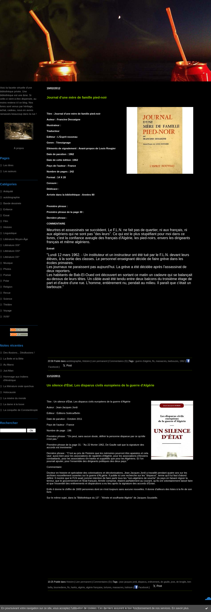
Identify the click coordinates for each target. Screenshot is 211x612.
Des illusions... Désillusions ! (19, 352)
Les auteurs (9, 171)
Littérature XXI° (11, 251)
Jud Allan (8, 370)
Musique (8, 263)
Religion (7, 286)
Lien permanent (99, 361)
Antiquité (8, 191)
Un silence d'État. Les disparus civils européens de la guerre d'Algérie (100, 385)
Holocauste (9, 392)
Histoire (7, 227)
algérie (81, 587)
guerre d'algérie (143, 361)
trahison (129, 587)
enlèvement (153, 582)
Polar (6, 280)
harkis (74, 587)
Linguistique (10, 233)
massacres (161, 361)
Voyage (7, 310)
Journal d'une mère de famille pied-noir (77, 97)
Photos (7, 269)
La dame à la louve (13, 404)
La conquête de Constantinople (20, 410)
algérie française (94, 587)
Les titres (8, 165)
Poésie (7, 275)
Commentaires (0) (118, 361)
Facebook (141, 587)
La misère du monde (14, 398)
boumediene (60, 587)
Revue (6, 292)
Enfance (7, 209)
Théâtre (7, 304)
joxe (173, 582)
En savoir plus (180, 608)
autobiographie (11, 197)
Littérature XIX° (11, 245)
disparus (142, 582)
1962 (181, 361)
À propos (19, 148)
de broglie (181, 582)
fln (153, 361)
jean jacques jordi (128, 582)
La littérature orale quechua (18, 386)
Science (7, 298)
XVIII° (6, 316)
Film (5, 221)
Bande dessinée (12, 203)
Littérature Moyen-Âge (15, 239)
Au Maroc (8, 364)
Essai (6, 215)
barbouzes (173, 361)
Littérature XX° (11, 257)
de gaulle (165, 582)
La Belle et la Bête (13, 358)
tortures (107, 587)
